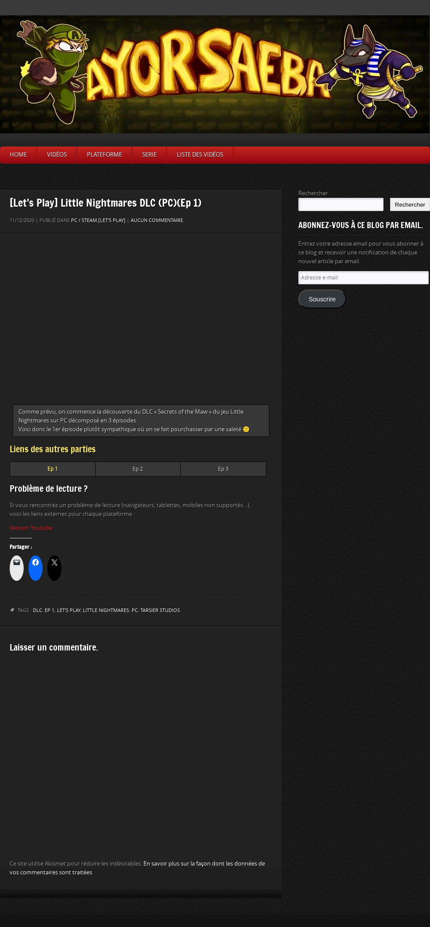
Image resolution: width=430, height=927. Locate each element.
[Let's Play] (111, 220)
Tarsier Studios (160, 610)
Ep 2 (138, 469)
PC (135, 610)
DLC (37, 610)
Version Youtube (31, 528)
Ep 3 (223, 469)
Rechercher (313, 193)
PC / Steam (84, 220)
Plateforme (104, 154)
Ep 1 (49, 610)
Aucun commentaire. (157, 220)
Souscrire (322, 299)
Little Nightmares (106, 610)
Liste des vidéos (200, 154)
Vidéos (57, 154)
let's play (68, 610)
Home (18, 154)
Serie (149, 154)
